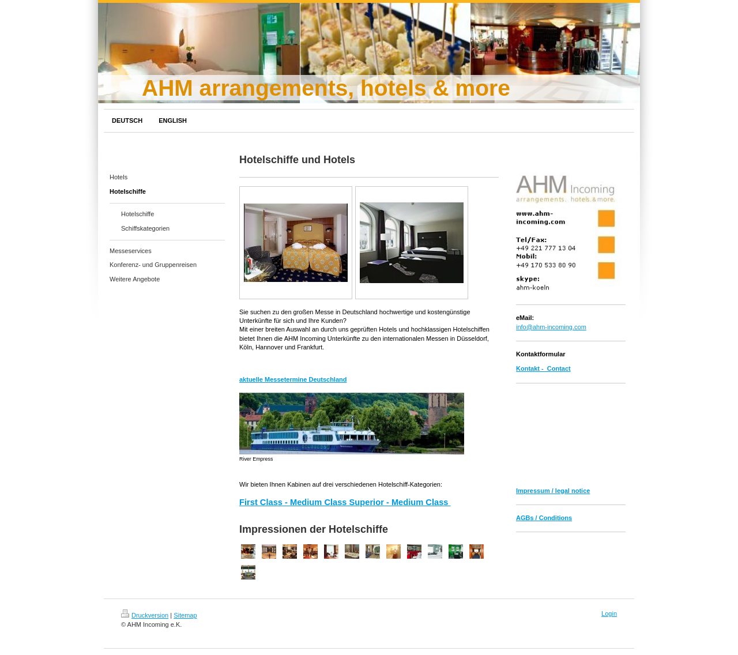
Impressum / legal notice (553, 490)
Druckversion (144, 615)
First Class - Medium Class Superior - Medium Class (345, 502)
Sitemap (185, 615)
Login (609, 613)
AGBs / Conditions (544, 517)
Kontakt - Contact (543, 368)
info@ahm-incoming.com (551, 326)
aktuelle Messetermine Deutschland (293, 379)
